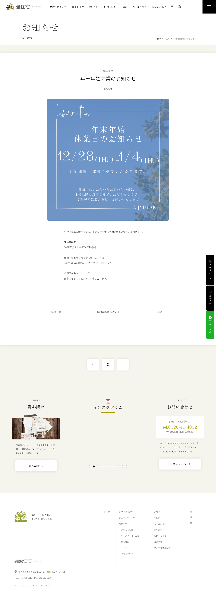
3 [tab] (97, 466)
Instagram (179, 6)
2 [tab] (93, 466)
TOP (159, 38)
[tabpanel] (108, 438)
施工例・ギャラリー (128, 517)
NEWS (167, 38)
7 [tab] (114, 466)
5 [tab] (105, 466)
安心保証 (125, 541)
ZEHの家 (125, 547)
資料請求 (158, 529)
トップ (107, 511)
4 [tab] (101, 466)
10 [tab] (126, 466)
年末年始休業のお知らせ (184, 38)
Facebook (172, 6)
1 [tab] (89, 466)
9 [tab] (122, 466)
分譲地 (157, 517)
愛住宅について (126, 511)
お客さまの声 (127, 553)
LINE (191, 523)
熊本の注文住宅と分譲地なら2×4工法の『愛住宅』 (25, 6)
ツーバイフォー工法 (130, 535)
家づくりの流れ (128, 529)
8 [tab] (118, 466)
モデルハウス (160, 523)
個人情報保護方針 (162, 547)
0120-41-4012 (180, 427)
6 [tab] (110, 466)
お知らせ (161, 312)
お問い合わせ (160, 535)
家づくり (123, 523)
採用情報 (158, 541)
